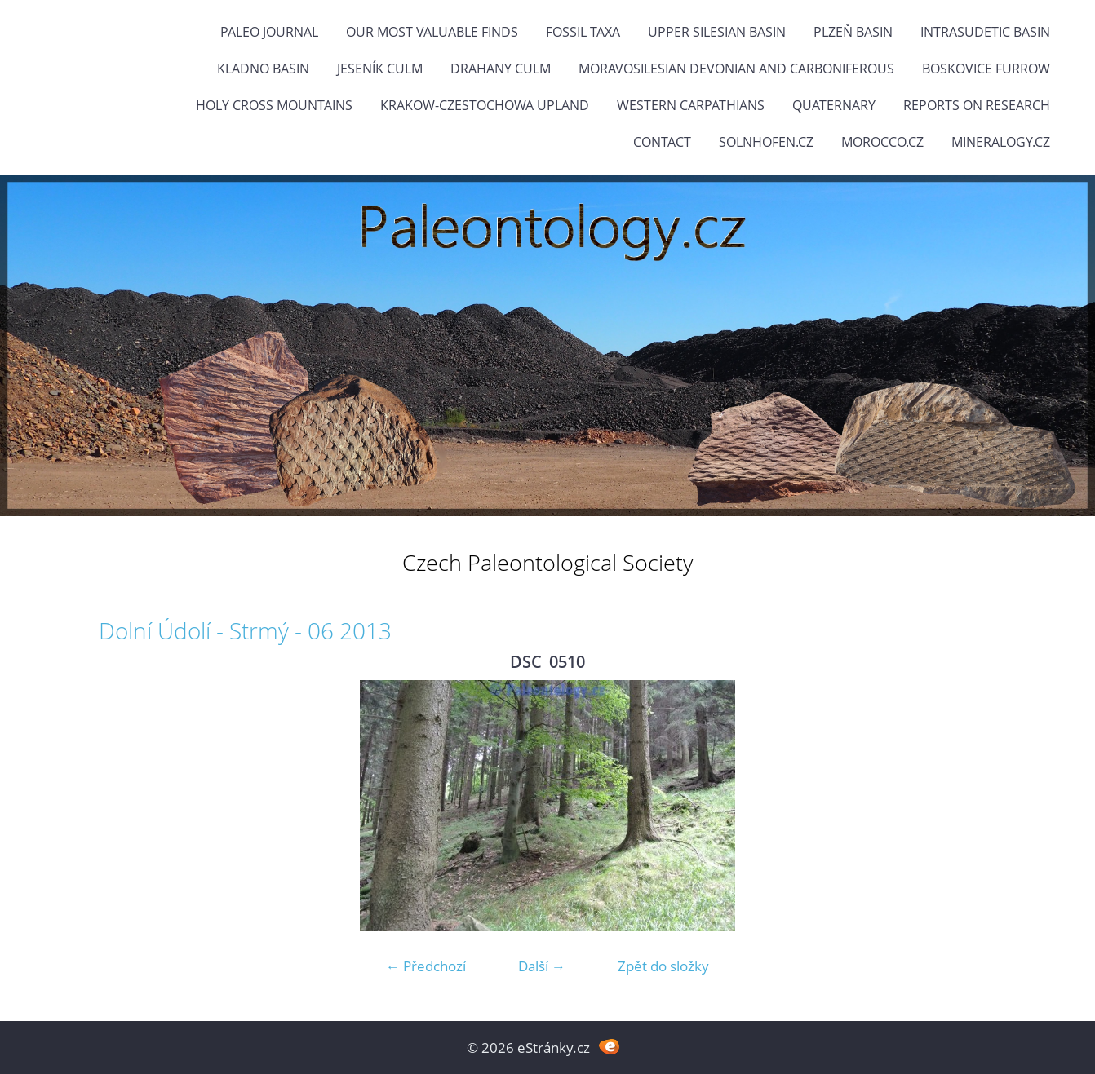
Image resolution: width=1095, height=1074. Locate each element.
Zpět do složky (663, 966)
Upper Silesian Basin (717, 32)
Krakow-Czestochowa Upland (484, 105)
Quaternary (834, 105)
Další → (541, 966)
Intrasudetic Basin (985, 32)
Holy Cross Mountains (274, 105)
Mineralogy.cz (1000, 142)
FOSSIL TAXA (583, 32)
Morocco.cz (882, 142)
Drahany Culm (500, 68)
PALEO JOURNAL (269, 32)
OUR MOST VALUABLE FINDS (432, 32)
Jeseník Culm (380, 68)
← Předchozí (426, 966)
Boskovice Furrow (986, 68)
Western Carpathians (691, 105)
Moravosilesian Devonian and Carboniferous (736, 68)
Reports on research (976, 105)
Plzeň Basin (853, 32)
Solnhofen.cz (766, 142)
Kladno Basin (263, 68)
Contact (662, 142)
